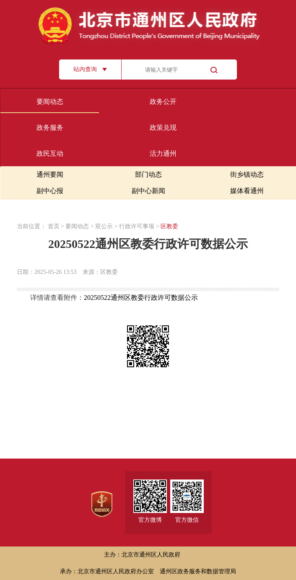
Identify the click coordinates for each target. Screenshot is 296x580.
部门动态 (148, 174)
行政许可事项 (136, 226)
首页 (54, 226)
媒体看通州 (247, 190)
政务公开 (163, 101)
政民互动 (49, 153)
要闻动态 (49, 101)
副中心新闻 (148, 190)
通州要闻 (49, 174)
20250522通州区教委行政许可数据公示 (141, 297)
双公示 (104, 226)
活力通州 (163, 153)
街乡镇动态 (247, 174)
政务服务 (49, 127)
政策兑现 (163, 127)
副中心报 (49, 190)
